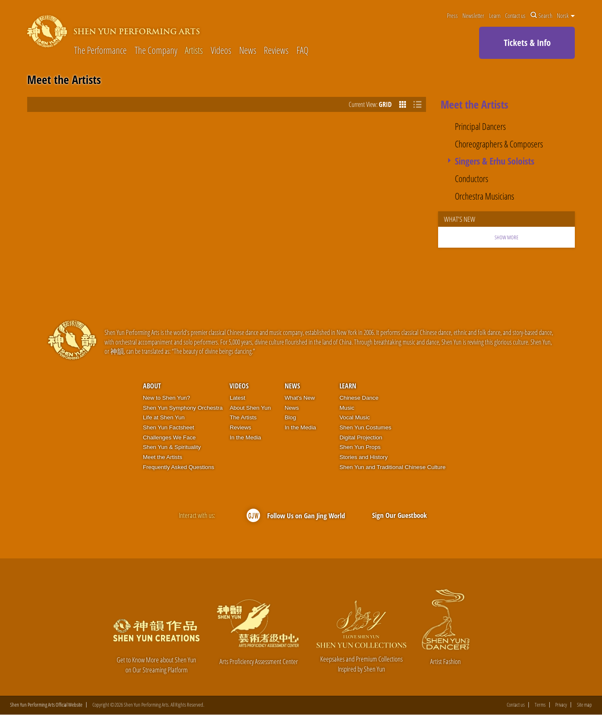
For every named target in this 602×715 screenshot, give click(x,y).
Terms (540, 704)
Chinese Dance (358, 398)
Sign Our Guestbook (399, 515)
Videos (221, 50)
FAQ (302, 50)
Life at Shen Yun (164, 417)
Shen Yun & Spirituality (172, 447)
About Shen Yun (250, 408)
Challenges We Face (169, 437)
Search (541, 15)
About (152, 385)
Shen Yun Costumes (365, 427)
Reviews (276, 50)
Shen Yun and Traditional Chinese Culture (392, 467)
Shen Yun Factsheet (168, 427)
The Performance (100, 50)
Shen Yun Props (359, 447)
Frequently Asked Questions (178, 467)
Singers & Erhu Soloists (494, 161)
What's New (300, 398)
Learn (494, 15)
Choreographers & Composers (499, 144)
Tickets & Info (527, 42)
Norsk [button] (566, 15)
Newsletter (473, 15)
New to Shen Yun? (166, 398)
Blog (290, 417)
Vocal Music (354, 417)
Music (347, 408)
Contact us (515, 15)
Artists (194, 50)
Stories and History (363, 457)
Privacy (561, 704)
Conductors (471, 179)
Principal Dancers (480, 126)
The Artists (243, 417)
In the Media (245, 437)
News (247, 50)
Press (452, 15)
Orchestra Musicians (484, 196)
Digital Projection (360, 437)
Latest (237, 398)
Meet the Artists (162, 457)
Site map (584, 704)
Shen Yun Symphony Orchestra (183, 408)
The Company (156, 50)
